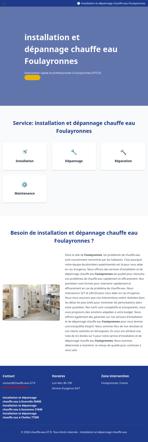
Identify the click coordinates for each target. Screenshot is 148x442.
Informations (20, 387)
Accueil (7, 387)
